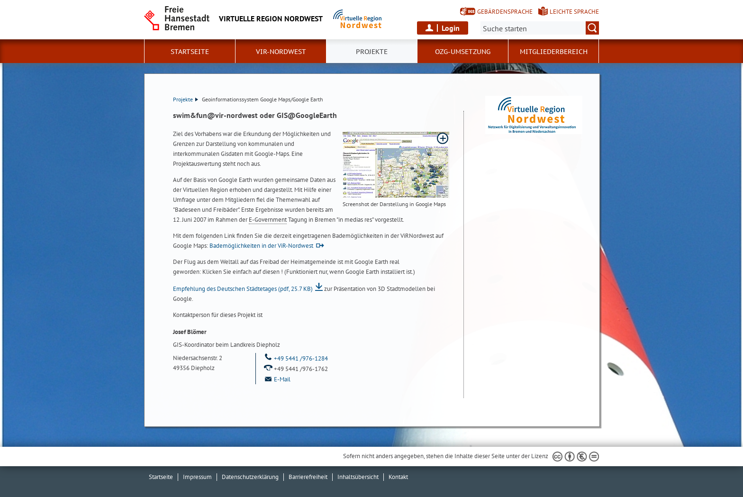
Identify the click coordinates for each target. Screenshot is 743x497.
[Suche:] (539, 28)
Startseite (161, 477)
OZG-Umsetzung (462, 51)
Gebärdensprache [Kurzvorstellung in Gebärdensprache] (505, 12)
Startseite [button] (190, 51)
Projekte (185, 99)
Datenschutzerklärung (250, 477)
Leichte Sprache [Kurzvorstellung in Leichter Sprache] (574, 12)
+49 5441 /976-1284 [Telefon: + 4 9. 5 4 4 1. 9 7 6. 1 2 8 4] (295, 358)
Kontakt (398, 477)
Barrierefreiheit (308, 477)
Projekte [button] (372, 51)
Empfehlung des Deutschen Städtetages (243, 289)
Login (451, 28)
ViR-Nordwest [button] (281, 51)
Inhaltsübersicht (358, 477)
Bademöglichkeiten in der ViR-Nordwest (261, 246)
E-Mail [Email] (276, 379)
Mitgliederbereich (554, 51)
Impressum (197, 477)
